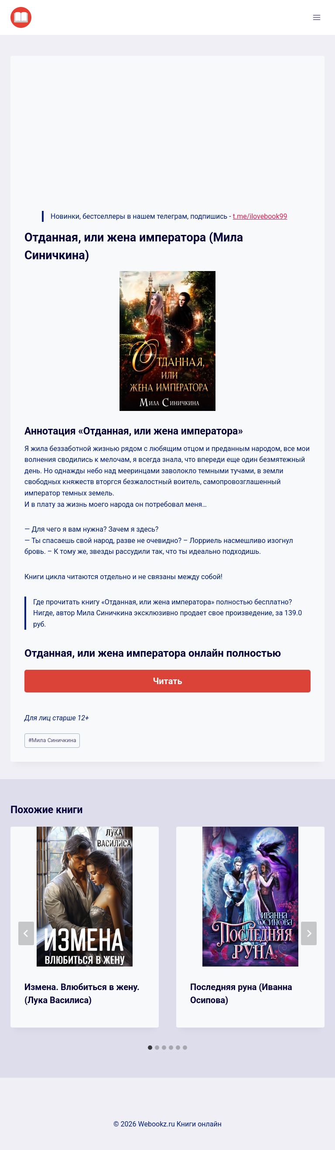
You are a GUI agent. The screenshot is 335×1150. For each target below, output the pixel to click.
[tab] (150, 1047)
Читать (167, 681)
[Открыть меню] (316, 17)
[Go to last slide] (26, 933)
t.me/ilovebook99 (260, 216)
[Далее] (309, 933)
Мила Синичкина (52, 740)
